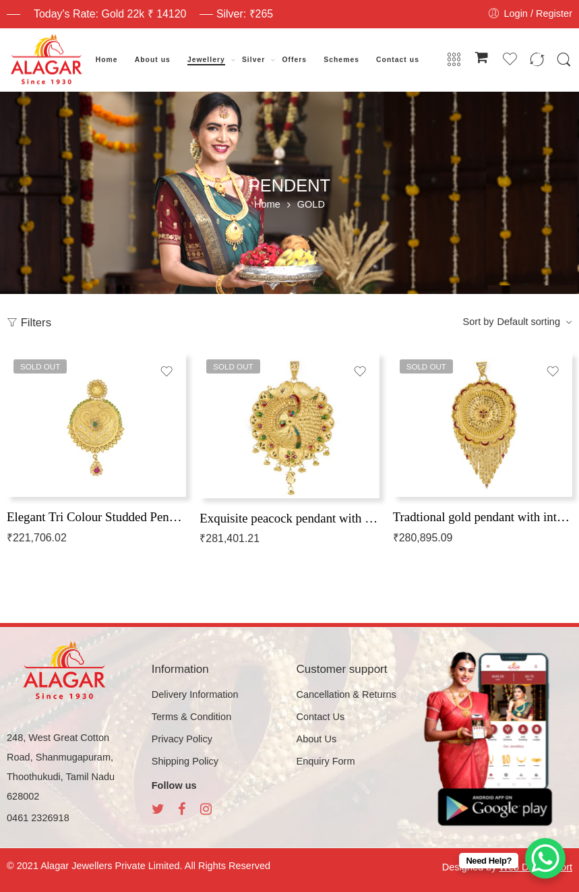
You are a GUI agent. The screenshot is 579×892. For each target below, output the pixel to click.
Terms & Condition (191, 716)
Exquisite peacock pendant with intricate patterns (289, 518)
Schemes (341, 59)
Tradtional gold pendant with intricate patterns (482, 517)
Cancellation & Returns (346, 694)
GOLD (311, 205)
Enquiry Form (326, 761)
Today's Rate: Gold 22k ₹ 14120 (110, 14)
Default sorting (529, 321)
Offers (294, 59)
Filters (29, 322)
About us (153, 59)
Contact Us (321, 716)
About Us (317, 739)
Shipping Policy (185, 761)
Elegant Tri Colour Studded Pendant (96, 517)
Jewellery (206, 60)
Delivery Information (195, 694)
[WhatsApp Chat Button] (545, 858)
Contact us (397, 59)
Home (107, 59)
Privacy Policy (182, 739)
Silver (253, 60)
